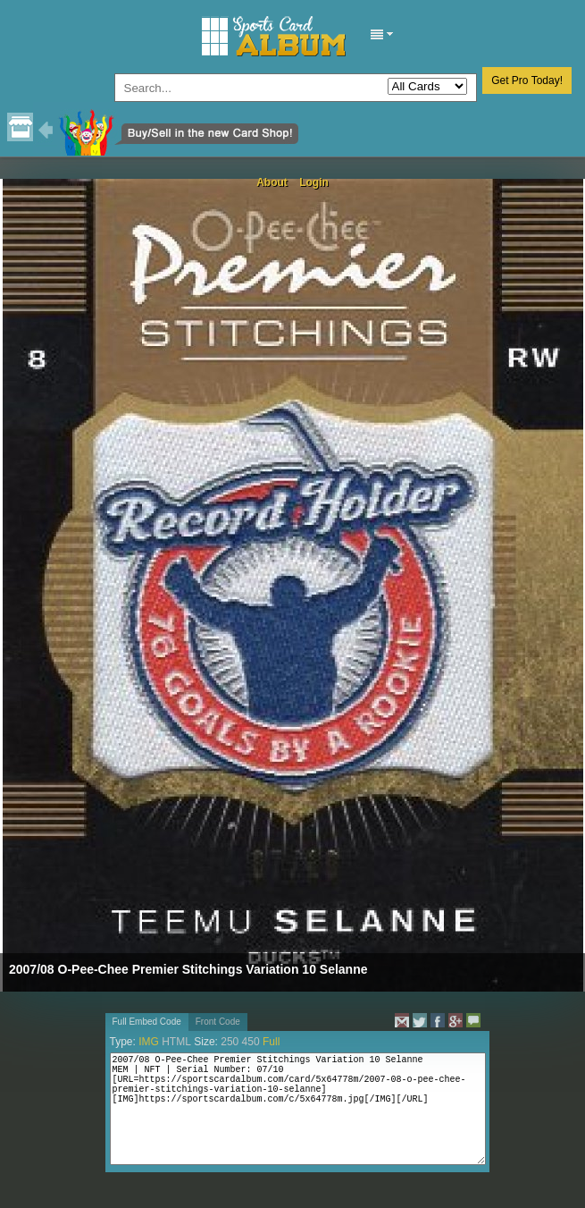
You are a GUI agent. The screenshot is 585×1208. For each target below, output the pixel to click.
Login (314, 182)
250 (229, 1041)
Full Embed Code (147, 1021)
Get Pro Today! (527, 80)
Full (271, 1041)
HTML (176, 1041)
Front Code (218, 1021)
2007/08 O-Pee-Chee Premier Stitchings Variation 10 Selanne (188, 969)
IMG (148, 1041)
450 (251, 1041)
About (272, 182)
